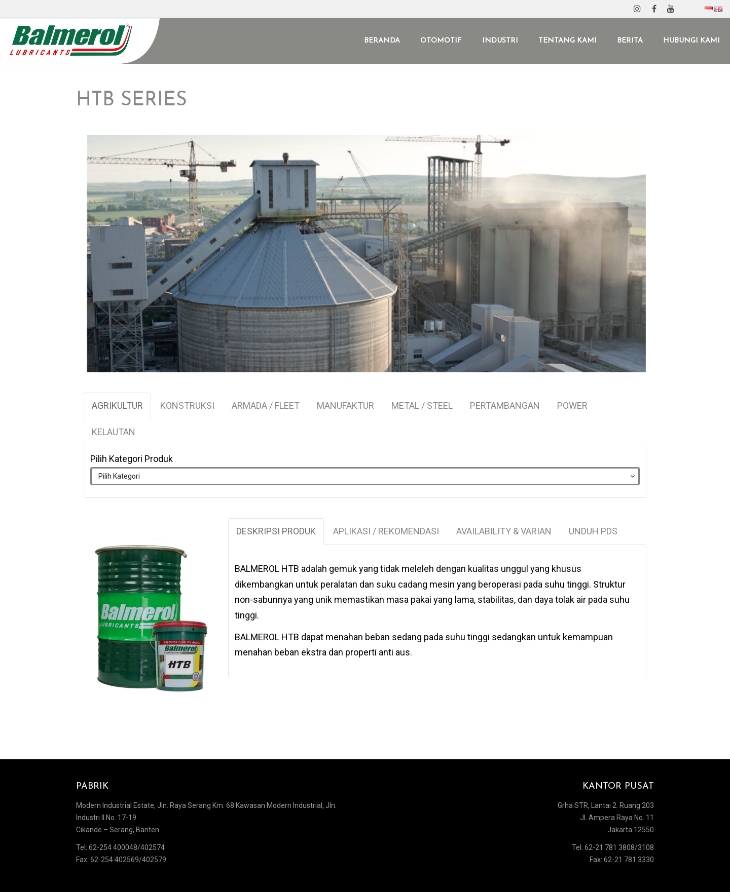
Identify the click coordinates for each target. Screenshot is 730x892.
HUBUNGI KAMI (691, 41)
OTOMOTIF (441, 41)
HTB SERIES (131, 100)
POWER (572, 405)
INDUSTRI (500, 41)
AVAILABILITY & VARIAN (504, 531)
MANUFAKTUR (345, 405)
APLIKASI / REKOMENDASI (386, 531)
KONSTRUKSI (187, 405)
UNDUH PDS (593, 531)
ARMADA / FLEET (266, 405)
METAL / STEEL (422, 405)
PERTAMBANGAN (505, 405)
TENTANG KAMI (567, 41)
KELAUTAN (113, 431)
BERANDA (382, 41)
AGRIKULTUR (117, 405)
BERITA (630, 41)
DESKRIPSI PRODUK (276, 531)
